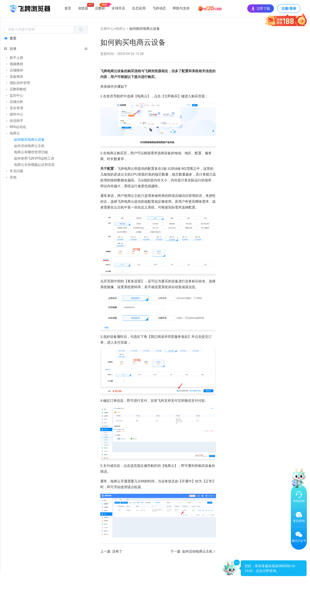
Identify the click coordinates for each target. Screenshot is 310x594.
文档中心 (107, 29)
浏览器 (83, 8)
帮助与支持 (181, 8)
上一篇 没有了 (111, 551)
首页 (67, 8)
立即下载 (260, 8)
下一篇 (193, 551)
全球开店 (118, 8)
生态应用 (139, 8)
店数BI (100, 8)
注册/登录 (288, 10)
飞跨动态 (159, 8)
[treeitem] (46, 58)
